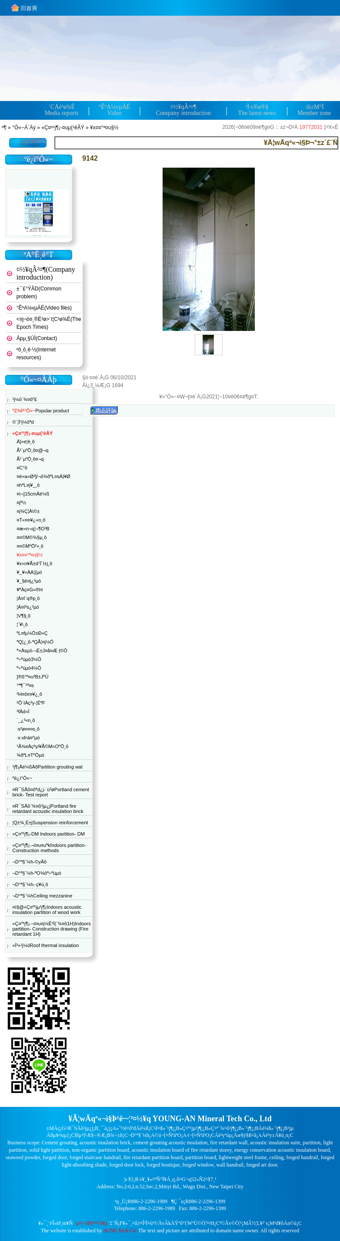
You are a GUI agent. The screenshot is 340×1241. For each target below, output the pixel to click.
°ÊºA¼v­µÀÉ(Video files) (44, 308)
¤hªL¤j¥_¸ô (28, 485)
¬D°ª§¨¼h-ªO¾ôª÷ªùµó (36, 873)
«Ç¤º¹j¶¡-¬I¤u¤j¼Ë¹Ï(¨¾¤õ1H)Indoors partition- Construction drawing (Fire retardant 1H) (51, 929)
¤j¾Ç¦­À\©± (28, 511)
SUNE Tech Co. (120, 1231)
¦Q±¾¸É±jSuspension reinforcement (50, 822)
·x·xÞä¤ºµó (28, 737)
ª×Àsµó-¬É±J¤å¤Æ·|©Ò (42, 650)
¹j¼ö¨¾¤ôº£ (24, 399)
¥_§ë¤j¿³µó (29, 580)
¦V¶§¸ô (23, 615)
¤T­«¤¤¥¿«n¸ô (31, 520)
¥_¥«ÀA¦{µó (29, 572)
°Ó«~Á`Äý (24, 128)
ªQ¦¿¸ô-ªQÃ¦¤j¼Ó (35, 641)
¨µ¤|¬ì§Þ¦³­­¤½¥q (90, 1223)
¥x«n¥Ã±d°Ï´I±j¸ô (34, 563)
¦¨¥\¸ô (22, 624)
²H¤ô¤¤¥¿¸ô (29, 694)
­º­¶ (4, 128)
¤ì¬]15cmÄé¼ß (33, 493)
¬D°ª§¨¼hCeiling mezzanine (42, 895)
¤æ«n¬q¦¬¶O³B (33, 528)
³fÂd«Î (23, 711)
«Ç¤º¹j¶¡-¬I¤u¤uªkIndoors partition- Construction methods (49, 848)
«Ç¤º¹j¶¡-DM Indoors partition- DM (48, 833)
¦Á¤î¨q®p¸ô (28, 598)
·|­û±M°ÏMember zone (314, 110)
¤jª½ (21, 502)
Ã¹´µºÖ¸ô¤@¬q (32, 450)
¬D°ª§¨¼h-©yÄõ (29, 861)
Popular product (40, 410)
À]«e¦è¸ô (25, 441)
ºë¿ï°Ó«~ (22, 778)
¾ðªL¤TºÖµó (30, 755)
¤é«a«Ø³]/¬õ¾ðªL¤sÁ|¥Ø (43, 476)
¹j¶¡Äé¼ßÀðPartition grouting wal (47, 766)
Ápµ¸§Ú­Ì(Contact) (37, 338)
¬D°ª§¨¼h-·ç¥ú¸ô (30, 884)
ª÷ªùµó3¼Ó (29, 659)
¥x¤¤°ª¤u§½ (104, 128)
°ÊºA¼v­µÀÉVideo (114, 110)
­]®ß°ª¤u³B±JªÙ (32, 676)
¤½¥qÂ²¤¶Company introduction (183, 110)
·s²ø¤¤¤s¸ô (28, 729)
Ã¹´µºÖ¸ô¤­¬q (30, 459)
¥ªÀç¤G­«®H (30, 589)
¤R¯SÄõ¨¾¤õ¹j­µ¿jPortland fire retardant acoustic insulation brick (47, 808)
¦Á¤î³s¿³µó (28, 607)
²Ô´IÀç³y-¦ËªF (31, 702)
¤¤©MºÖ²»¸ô (30, 546)
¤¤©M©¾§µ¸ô (32, 537)
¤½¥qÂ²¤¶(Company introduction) (46, 273)
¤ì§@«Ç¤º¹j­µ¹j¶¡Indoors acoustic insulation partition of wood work (46, 909)
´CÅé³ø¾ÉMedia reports (62, 110)
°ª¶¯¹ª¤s (25, 685)
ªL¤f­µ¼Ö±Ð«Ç (32, 633)
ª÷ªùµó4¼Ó (29, 668)
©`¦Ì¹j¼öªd (22, 422)
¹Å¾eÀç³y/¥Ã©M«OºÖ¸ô (42, 746)
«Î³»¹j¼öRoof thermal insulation (45, 945)
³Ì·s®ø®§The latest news (257, 110)
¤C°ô (22, 467)
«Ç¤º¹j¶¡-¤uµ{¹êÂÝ (62, 128)
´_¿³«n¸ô (26, 720)
